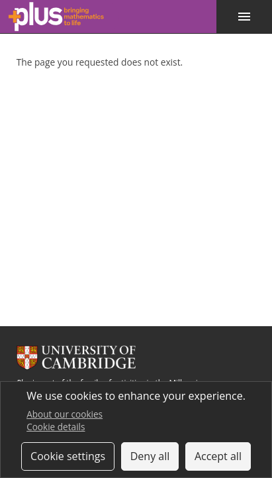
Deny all (150, 456)
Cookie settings (67, 456)
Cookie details (55, 426)
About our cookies (64, 414)
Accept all (218, 456)
